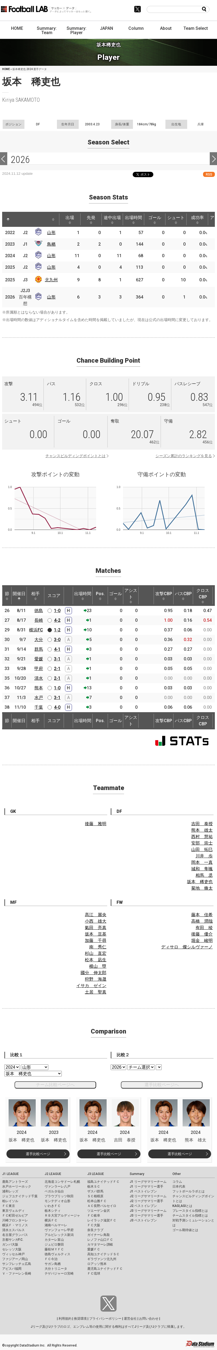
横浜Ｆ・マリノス (15, 1225)
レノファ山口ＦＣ (100, 1240)
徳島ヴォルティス (57, 1254)
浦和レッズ (10, 1191)
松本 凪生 (95, 959)
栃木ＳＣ (93, 1186)
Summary (137, 1174)
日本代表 (178, 1186)
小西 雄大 (95, 921)
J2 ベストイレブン (143, 1206)
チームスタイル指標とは (190, 1215)
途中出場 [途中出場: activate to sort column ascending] (112, 219)
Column (136, 28)
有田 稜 (204, 927)
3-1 (57, 658)
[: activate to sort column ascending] (20, 219)
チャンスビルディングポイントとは (75, 456)
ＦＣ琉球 (93, 1273)
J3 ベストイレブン (143, 1220)
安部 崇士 (202, 843)
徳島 (38, 610)
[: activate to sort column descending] (8, 219)
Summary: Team (47, 30)
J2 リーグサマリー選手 (146, 1201)
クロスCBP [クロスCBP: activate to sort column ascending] (202, 595)
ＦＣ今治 (51, 1259)
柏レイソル (10, 1201)
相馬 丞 (204, 875)
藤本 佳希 (202, 914)
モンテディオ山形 (57, 1201)
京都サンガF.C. (12, 1240)
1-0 (57, 610)
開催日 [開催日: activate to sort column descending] (19, 595)
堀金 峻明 (202, 940)
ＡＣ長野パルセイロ (101, 1206)
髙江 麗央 (95, 914)
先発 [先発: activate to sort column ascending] (91, 219)
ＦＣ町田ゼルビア (15, 1215)
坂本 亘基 (95, 934)
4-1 (57, 649)
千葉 (38, 707)
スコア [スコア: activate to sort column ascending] (54, 595)
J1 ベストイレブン (143, 1191)
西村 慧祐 (202, 836)
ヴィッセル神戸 (13, 1254)
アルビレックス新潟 (59, 1235)
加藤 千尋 (95, 940)
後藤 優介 (202, 934)
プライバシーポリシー (105, 1318)
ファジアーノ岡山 (15, 1259)
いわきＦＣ (53, 1206)
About (166, 28)
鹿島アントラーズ (15, 1182)
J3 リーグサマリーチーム (148, 1211)
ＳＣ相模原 (95, 1196)
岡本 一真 (202, 862)
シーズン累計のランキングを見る (183, 456)
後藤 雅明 (95, 823)
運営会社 (130, 1318)
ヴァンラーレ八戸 (57, 1186)
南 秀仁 (97, 946)
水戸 (38, 697)
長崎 (38, 620)
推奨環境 (80, 1318)
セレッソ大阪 (11, 1249)
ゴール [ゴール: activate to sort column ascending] (154, 219)
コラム (177, 1182)
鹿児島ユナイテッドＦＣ (105, 1269)
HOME (17, 28)
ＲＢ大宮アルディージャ (62, 1215)
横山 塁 (97, 966)
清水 (38, 678)
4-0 (57, 707)
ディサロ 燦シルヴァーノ (187, 946)
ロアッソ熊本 (97, 1264)
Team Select (195, 28)
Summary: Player (76, 30)
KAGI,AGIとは (182, 1206)
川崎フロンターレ (15, 1220)
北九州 (51, 279)
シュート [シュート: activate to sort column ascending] (176, 219)
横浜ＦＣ (51, 1220)
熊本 (38, 687)
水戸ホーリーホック (16, 1186)
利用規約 (65, 1318)
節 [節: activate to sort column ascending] (7, 595)
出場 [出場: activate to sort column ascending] (70, 219)
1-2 (57, 629)
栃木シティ (53, 1211)
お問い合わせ (148, 1318)
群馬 (38, 649)
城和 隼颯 (202, 868)
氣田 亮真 (95, 927)
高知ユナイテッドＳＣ (103, 1254)
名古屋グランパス (15, 1235)
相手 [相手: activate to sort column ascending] (35, 595)
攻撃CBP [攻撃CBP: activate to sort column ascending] (163, 595)
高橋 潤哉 (202, 921)
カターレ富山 (54, 1240)
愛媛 (38, 658)
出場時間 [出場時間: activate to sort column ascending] (133, 219)
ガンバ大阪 (10, 1244)
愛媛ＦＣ (93, 1249)
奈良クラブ (95, 1230)
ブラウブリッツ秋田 (59, 1196)
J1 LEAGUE (10, 1174)
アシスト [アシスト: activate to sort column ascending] (130, 595)
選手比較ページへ (161, 1084)
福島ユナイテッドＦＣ (103, 1182)
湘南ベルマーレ (56, 1225)
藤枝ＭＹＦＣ (54, 1249)
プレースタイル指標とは (190, 1211)
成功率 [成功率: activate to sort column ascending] (197, 219)
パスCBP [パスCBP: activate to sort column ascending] (183, 595)
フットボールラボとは (188, 1191)
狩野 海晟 (95, 979)
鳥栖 (51, 244)
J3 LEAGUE (95, 1174)
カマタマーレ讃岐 (100, 1244)
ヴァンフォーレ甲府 (59, 1230)
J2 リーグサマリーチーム (148, 1196)
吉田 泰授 (202, 823)
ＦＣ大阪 (93, 1225)
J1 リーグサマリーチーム (148, 1182)
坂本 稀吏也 (200, 881)
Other (176, 1174)
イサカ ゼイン (91, 985)
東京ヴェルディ (13, 1211)
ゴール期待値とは (185, 1230)
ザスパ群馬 (95, 1191)
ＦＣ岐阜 (93, 1215)
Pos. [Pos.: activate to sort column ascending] (100, 595)
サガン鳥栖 (53, 1264)
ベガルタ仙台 (54, 1191)
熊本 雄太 (202, 830)
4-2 (57, 620)
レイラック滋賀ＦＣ (101, 1220)
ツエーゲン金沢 (98, 1211)
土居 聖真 (95, 992)
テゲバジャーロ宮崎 (59, 1273)
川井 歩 (204, 855)
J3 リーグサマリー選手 (146, 1215)
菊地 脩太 (202, 888)
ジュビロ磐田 (54, 1244)
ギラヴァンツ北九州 (101, 1259)
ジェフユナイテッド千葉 (20, 1196)
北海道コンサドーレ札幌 (62, 1182)
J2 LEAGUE (53, 1174)
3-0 (57, 639)
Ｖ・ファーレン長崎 (16, 1273)
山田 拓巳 (202, 849)
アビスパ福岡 (11, 1269)
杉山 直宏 (95, 953)
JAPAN (106, 28)
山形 (51, 232)
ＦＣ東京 (8, 1206)
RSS (209, 174)
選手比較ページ (38, 1154)
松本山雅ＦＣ (97, 1201)
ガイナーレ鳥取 (98, 1235)
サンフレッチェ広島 (16, 1264)
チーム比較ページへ (55, 1084)
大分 (38, 639)
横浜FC (36, 629)
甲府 (38, 668)
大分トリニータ (56, 1269)
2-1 (57, 668)
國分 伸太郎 (93, 972)
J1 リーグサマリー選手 (146, 1186)
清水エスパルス (13, 1230)
